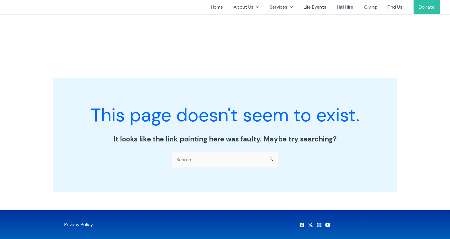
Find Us (397, 7)
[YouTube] (327, 225)
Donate (427, 7)
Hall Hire (350, 7)
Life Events (322, 7)
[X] (310, 225)
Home (228, 7)
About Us (256, 7)
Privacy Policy (78, 224)
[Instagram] (319, 225)
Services (289, 7)
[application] (266, 7)
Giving (374, 7)
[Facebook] (301, 225)
